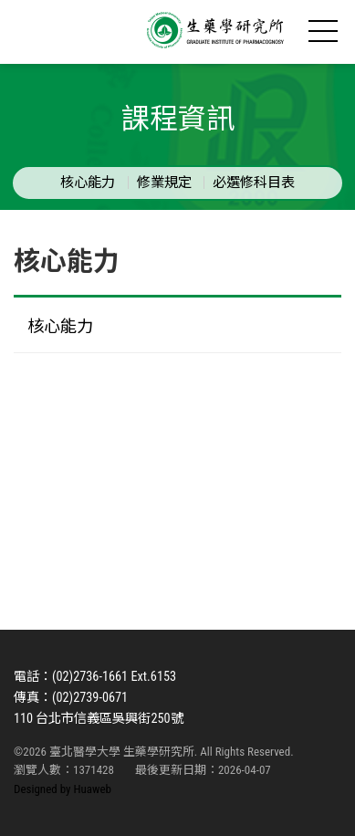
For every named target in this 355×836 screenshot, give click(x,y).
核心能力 (87, 182)
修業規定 (164, 182)
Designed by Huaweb (62, 789)
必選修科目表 (254, 182)
